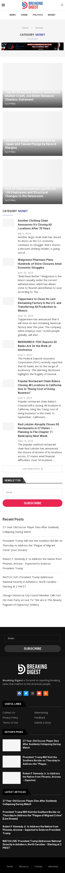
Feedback (39, 717)
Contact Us (9, 712)
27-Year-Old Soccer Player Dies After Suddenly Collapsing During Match (42, 744)
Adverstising (41, 712)
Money (51, 15)
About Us (23, 866)
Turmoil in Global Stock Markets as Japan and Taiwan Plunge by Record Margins (30, 144)
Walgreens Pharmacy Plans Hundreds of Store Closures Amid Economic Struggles (40, 263)
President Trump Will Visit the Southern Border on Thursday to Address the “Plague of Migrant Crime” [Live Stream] (32, 545)
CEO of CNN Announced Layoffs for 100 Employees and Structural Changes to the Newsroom (30, 192)
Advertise (53, 866)
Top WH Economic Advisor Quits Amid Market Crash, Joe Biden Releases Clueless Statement (32, 95)
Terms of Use (10, 722)
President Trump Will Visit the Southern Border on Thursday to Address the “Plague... (41, 760)
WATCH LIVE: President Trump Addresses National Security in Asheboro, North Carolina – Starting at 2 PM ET (30, 581)
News (13, 15)
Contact (38, 866)
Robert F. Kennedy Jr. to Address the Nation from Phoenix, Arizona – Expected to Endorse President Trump (32, 563)
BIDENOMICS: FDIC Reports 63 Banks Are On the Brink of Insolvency (37, 345)
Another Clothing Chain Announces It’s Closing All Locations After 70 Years (35, 224)
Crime (24, 15)
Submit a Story (42, 722)
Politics (38, 15)
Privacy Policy (10, 717)
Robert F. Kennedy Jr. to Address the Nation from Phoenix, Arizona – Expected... (42, 777)
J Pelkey (11, 103)
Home (25, 27)
